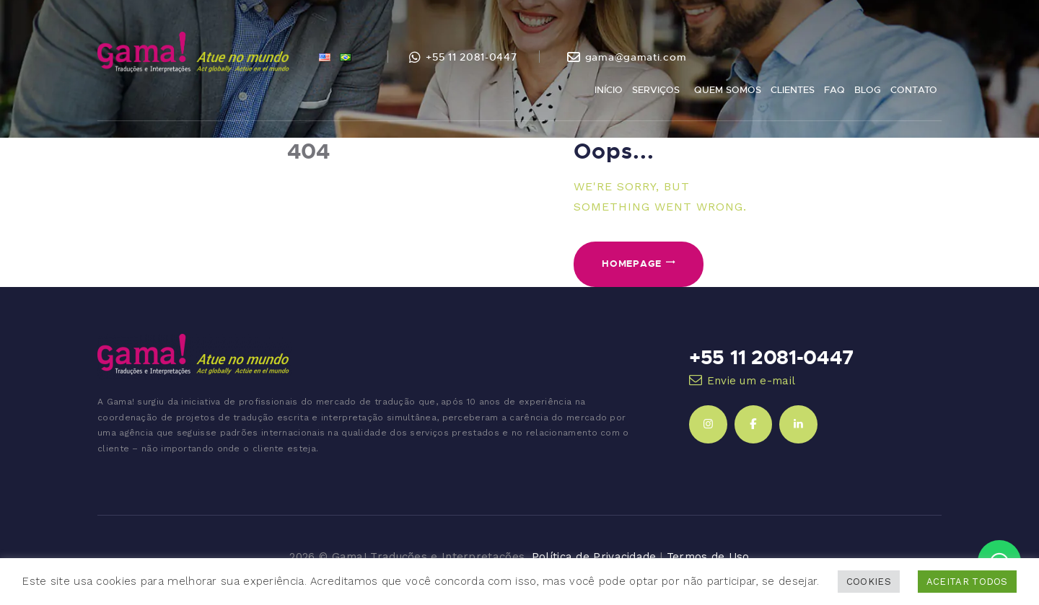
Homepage (632, 263)
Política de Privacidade (594, 556)
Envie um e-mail (751, 380)
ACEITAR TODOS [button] (967, 581)
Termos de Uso (708, 556)
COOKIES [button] (868, 581)
